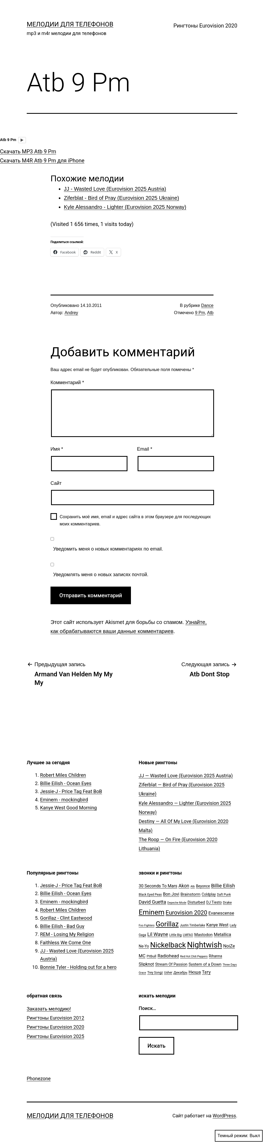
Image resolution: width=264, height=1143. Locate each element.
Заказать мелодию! (49, 1009)
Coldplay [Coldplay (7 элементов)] (209, 894)
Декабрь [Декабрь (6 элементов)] (180, 972)
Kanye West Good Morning (68, 807)
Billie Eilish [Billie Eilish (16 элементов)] (223, 886)
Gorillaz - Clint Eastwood (66, 918)
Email (144, 449)
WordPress (224, 1115)
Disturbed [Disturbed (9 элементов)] (196, 902)
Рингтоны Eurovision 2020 (205, 25)
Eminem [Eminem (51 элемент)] (151, 912)
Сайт (56, 483)
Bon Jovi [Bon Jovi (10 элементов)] (171, 894)
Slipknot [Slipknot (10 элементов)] (146, 964)
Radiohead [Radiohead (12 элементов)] (168, 955)
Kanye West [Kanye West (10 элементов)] (217, 924)
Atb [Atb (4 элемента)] (193, 886)
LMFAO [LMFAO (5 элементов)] (188, 935)
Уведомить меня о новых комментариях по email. (108, 549)
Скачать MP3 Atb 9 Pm (28, 151)
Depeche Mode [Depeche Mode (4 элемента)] (176, 902)
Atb (210, 312)
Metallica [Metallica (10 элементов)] (222, 934)
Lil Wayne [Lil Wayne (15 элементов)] (157, 934)
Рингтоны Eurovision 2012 (55, 1018)
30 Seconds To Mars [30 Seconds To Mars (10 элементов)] (158, 885)
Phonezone (39, 1078)
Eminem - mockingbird (64, 799)
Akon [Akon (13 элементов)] (183, 885)
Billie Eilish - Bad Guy (62, 926)
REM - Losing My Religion (67, 934)
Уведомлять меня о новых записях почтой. (100, 574)
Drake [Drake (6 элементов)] (227, 902)
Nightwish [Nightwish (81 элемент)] (204, 944)
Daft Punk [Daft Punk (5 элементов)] (224, 894)
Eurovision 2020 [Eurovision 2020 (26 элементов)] (186, 912)
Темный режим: (239, 1135)
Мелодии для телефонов (70, 24)
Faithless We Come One (65, 942)
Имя (57, 449)
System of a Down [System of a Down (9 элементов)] (205, 964)
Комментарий (67, 382)
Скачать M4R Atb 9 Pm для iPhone (42, 160)
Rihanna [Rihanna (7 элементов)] (215, 956)
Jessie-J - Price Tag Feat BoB (71, 791)
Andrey (71, 312)
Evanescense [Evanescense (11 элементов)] (221, 913)
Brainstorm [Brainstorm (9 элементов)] (190, 894)
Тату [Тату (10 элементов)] (206, 972)
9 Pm (200, 312)
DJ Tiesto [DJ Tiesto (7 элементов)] (214, 902)
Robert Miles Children (63, 775)
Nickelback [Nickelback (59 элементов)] (168, 945)
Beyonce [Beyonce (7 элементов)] (203, 886)
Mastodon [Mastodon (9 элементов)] (203, 934)
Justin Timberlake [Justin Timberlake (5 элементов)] (192, 925)
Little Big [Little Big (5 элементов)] (175, 935)
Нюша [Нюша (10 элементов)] (195, 972)
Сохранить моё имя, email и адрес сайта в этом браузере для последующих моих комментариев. (135, 520)
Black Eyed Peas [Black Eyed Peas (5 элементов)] (150, 894)
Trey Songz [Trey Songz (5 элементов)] (155, 972)
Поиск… (147, 1008)
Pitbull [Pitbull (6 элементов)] (151, 956)
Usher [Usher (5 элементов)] (168, 972)
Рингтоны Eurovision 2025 (55, 1036)
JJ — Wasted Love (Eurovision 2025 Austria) (186, 775)
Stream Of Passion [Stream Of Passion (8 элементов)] (171, 964)
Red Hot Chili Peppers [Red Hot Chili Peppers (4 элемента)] (194, 956)
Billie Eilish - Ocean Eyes (65, 783)
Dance (207, 305)
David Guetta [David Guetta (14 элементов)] (152, 902)
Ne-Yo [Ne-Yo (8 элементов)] (144, 946)
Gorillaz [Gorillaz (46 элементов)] (167, 924)
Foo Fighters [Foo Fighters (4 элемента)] (146, 925)
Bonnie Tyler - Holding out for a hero (78, 967)
